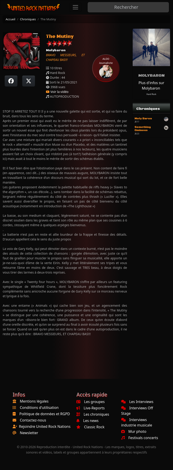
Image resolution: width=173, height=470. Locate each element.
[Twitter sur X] (28, 81)
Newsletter (29, 432)
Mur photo (133, 431)
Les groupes (90, 401)
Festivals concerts (139, 437)
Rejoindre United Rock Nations (45, 426)
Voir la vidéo (57, 92)
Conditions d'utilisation (39, 407)
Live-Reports (90, 407)
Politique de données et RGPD (44, 413)
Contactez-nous (33, 420)
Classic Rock (90, 426)
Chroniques (28, 19)
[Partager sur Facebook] (11, 81)
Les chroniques (92, 414)
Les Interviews (137, 401)
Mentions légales (34, 401)
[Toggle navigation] (75, 7)
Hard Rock (151, 94)
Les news (87, 420)
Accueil (10, 19)
